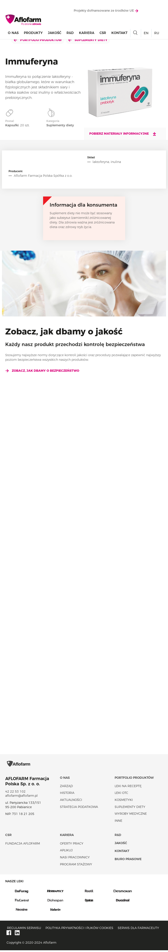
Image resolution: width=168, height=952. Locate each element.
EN (146, 33)
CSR (103, 33)
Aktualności (71, 802)
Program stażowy (76, 866)
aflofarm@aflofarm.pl (21, 797)
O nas (13, 33)
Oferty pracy (71, 845)
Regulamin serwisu (24, 929)
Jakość (54, 33)
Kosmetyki (124, 802)
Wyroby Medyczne (131, 815)
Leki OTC (121, 795)
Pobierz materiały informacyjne (123, 134)
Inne (118, 822)
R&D (70, 33)
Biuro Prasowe (128, 861)
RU (156, 33)
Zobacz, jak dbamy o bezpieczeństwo (42, 371)
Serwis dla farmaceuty (138, 929)
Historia (67, 795)
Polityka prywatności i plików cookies (79, 929)
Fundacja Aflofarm (22, 845)
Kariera (86, 33)
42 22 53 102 (15, 793)
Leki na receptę (128, 788)
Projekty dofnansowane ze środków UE (106, 11)
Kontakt (119, 33)
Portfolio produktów (38, 40)
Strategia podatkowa (79, 808)
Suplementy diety (88, 40)
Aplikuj (66, 852)
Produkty (33, 33)
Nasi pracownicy (75, 859)
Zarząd (66, 788)
